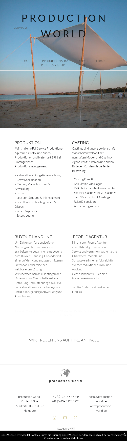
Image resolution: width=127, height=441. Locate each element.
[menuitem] (30, 61)
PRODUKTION (27, 142)
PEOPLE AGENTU (88, 236)
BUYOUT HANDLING (33, 236)
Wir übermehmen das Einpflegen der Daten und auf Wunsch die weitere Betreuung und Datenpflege (38, 278)
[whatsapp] (75, 418)
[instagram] (54, 418)
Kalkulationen (28, 287)
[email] (65, 418)
